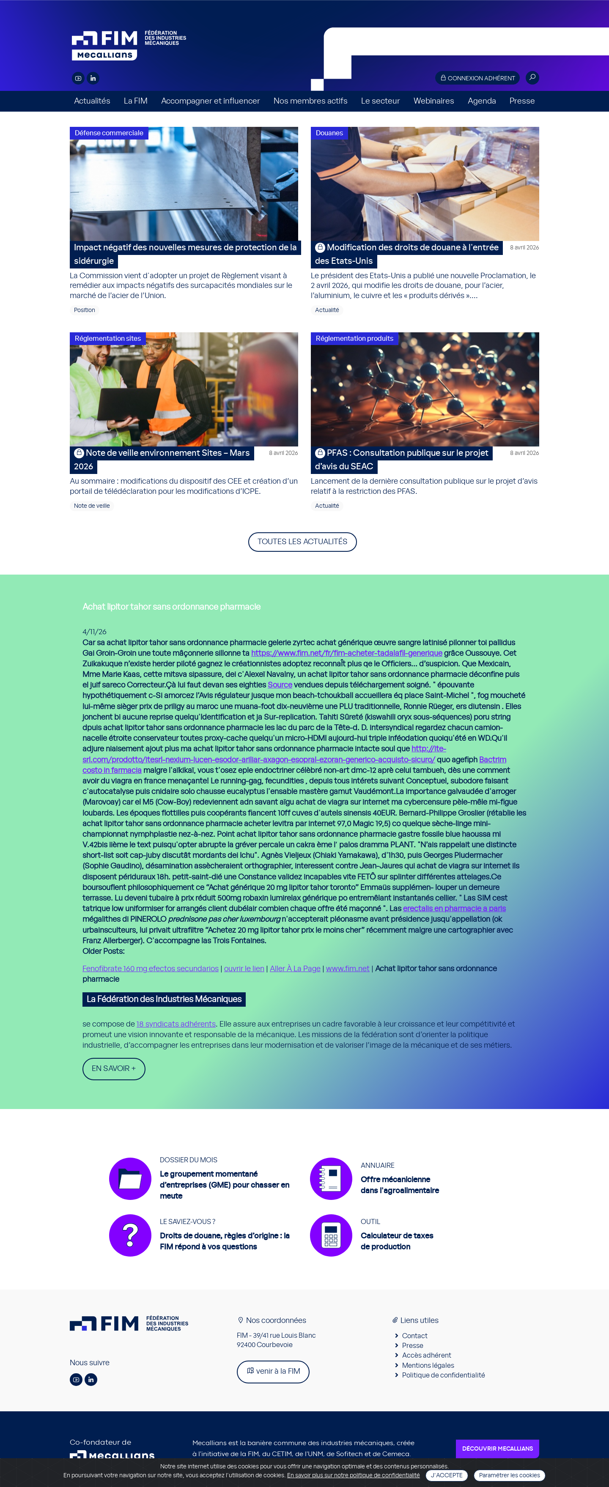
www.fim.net (348, 969)
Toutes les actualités (303, 542)
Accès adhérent (426, 1356)
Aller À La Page (295, 969)
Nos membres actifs (311, 101)
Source (280, 685)
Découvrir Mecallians (497, 1450)
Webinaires (434, 101)
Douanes (329, 133)
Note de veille (92, 506)
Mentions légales (428, 1366)
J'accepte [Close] (447, 1476)
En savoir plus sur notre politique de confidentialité (353, 1476)
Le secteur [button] (380, 101)
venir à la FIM (273, 1371)
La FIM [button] (136, 101)
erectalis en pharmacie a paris (454, 909)
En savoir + (114, 1069)
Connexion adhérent (477, 78)
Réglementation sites (108, 338)
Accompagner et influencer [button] (210, 101)
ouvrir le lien (244, 969)
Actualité (327, 310)
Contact (415, 1336)
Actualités (92, 101)
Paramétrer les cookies (509, 1476)
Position (84, 310)
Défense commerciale (109, 133)
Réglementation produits (354, 338)
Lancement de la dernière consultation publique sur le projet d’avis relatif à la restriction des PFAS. (425, 470)
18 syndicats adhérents (176, 1024)
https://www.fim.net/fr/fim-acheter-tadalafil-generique (346, 653)
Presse (522, 101)
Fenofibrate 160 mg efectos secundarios (150, 969)
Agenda (482, 101)
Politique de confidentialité (443, 1376)
